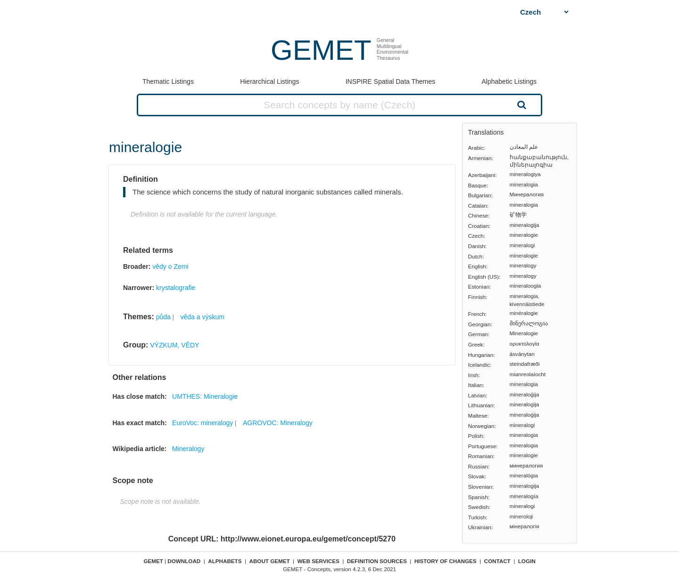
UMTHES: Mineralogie (205, 396)
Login (527, 561)
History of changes (445, 561)
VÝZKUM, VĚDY (174, 345)
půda (163, 317)
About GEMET (269, 561)
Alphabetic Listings (509, 81)
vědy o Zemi (170, 266)
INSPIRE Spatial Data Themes (390, 81)
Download (183, 561)
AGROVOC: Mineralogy (278, 423)
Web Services (319, 561)
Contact (497, 561)
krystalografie (175, 287)
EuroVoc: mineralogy (202, 423)
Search (520, 104)
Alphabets (224, 561)
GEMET (321, 50)
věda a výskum (202, 317)
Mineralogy (188, 448)
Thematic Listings (168, 81)
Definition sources (377, 561)
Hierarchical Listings (269, 81)
